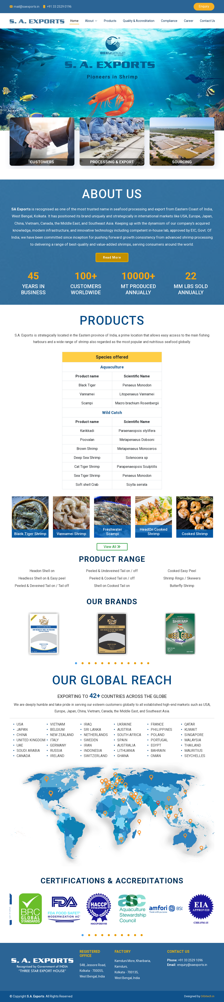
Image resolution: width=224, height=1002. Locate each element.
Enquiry (204, 6)
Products (110, 21)
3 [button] (89, 663)
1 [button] (76, 663)
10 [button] (135, 663)
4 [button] (95, 663)
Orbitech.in (207, 996)
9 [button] (128, 663)
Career (188, 21)
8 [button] (122, 663)
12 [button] (148, 663)
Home (74, 21)
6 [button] (109, 663)
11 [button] (141, 663)
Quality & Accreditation (138, 21)
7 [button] (115, 663)
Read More (112, 257)
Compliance (169, 21)
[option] (30, 517)
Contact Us (207, 21)
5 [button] (102, 663)
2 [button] (82, 663)
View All (112, 547)
